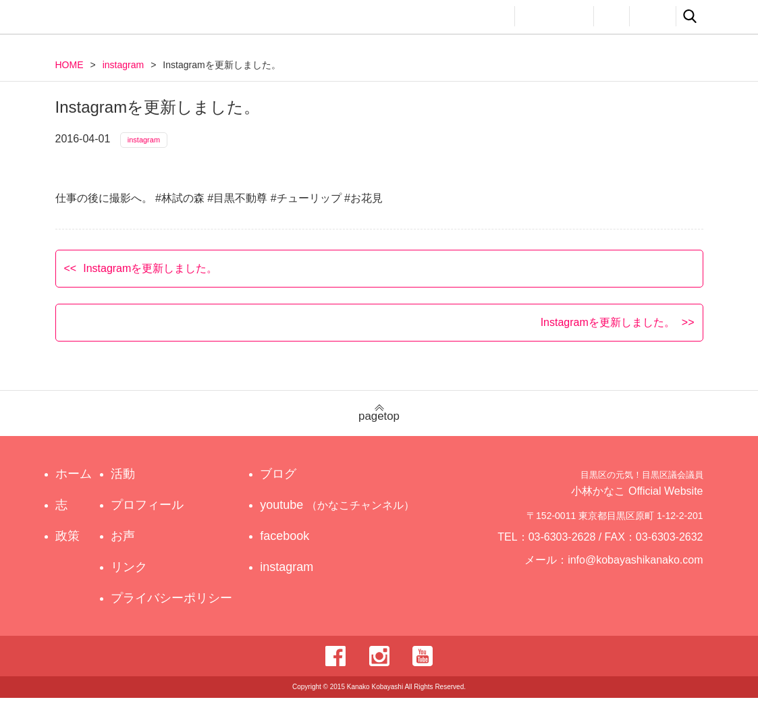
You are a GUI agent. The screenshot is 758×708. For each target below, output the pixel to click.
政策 (445, 16)
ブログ (291, 484)
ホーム (73, 484)
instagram (123, 64)
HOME (69, 64)
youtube (340, 515)
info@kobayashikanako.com (644, 575)
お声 (611, 16)
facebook (297, 546)
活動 (491, 16)
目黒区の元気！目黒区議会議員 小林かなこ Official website (180, 18)
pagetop (379, 423)
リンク (653, 16)
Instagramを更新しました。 (150, 277)
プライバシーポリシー (175, 608)
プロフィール (554, 16)
